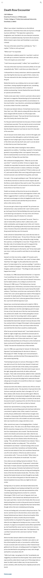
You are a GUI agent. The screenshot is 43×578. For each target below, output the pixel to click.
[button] (2, 2)
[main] (21, 291)
